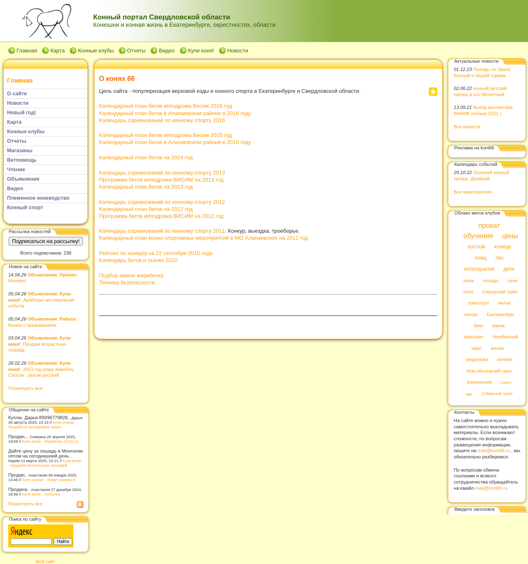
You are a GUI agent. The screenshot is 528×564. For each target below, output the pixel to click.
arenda (497, 348)
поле (468, 291)
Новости (237, 50)
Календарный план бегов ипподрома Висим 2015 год (165, 135)
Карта (57, 50)
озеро (506, 382)
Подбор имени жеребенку (131, 275)
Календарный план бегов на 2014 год (146, 157)
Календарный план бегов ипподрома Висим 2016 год (165, 106)
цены (510, 235)
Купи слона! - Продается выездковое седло (42, 424)
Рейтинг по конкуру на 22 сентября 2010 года (155, 253)
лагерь (471, 314)
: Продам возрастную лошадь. (39, 343)
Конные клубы (96, 50)
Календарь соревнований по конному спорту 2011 (162, 231)
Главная (26, 50)
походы (490, 280)
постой (476, 247)
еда (469, 394)
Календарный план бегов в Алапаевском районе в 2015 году (175, 142)
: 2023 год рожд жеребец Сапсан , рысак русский (40, 369)
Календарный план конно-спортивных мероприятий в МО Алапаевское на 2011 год (203, 238)
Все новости (467, 126)
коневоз (505, 360)
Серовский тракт (500, 291)
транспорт (478, 303)
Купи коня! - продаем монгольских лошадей (44, 462)
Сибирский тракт (497, 394)
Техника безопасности (127, 282)
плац (481, 258)
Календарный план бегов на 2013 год (146, 187)
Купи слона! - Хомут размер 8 (48, 479)
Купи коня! (201, 50)
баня (478, 325)
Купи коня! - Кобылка (41, 494)
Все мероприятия (472, 191)
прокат (489, 225)
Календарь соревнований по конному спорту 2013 (162, 173)
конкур (502, 247)
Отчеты (136, 50)
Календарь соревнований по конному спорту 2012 (162, 202)
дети (508, 269)
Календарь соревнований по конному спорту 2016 (162, 120)
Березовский (479, 382)
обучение (478, 236)
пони (468, 280)
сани (512, 280)
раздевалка (477, 360)
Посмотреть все (25, 388)
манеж (498, 325)
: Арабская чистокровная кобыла (41, 299)
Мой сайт (45, 561)
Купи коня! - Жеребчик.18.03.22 (50, 441)
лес (499, 258)
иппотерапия (479, 269)
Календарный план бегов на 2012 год (146, 209)
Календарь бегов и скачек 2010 (138, 260)
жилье (504, 303)
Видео (166, 50)
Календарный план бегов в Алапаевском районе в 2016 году (175, 113)
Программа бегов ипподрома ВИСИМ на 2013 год (161, 180)
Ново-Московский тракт (489, 371)
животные (473, 337)
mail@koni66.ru (494, 450)
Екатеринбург (500, 314)
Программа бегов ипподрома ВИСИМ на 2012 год (161, 216)
